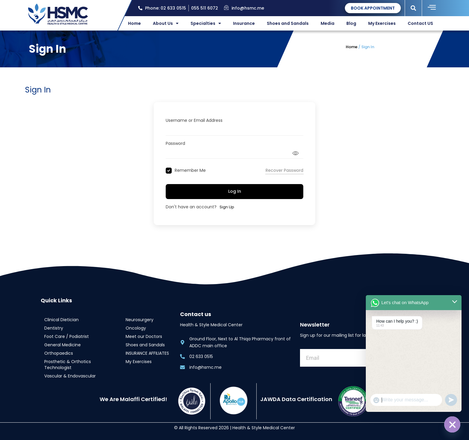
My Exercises (382, 23)
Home (134, 23)
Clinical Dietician (61, 320)
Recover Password (284, 170)
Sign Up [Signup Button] (227, 207)
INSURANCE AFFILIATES (147, 353)
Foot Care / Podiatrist (66, 336)
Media (327, 23)
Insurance (244, 23)
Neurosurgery (139, 320)
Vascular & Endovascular (70, 376)
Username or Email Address (194, 120)
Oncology (136, 328)
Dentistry (53, 328)
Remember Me (190, 170)
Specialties (206, 23)
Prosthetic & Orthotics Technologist (67, 365)
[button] (413, 8)
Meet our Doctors (144, 336)
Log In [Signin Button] (234, 191)
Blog (351, 23)
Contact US (420, 23)
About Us (166, 23)
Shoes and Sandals (288, 23)
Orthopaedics (58, 353)
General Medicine (62, 345)
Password (175, 143)
